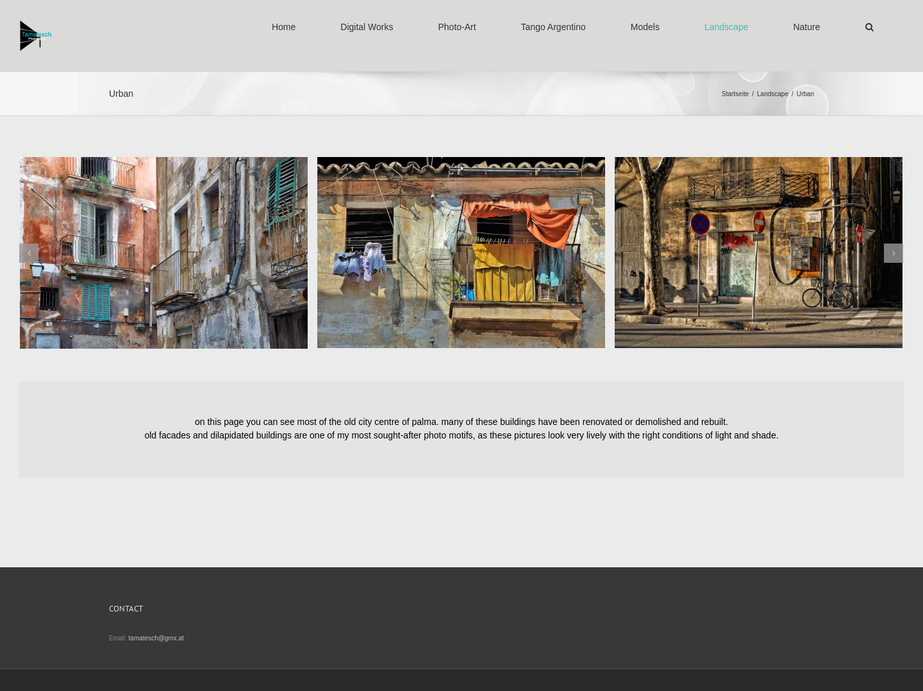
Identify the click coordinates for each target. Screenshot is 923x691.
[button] (869, 27)
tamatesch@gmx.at (156, 638)
